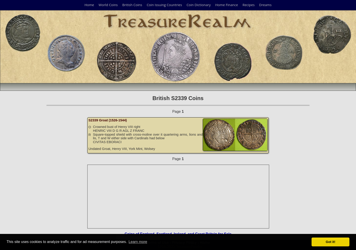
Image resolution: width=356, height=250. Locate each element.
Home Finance (226, 4)
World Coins (108, 4)
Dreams (265, 4)
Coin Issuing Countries (164, 4)
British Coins (132, 4)
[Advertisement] (178, 196)
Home (89, 4)
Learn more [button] (138, 242)
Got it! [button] (330, 242)
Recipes (248, 4)
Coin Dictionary (199, 4)
